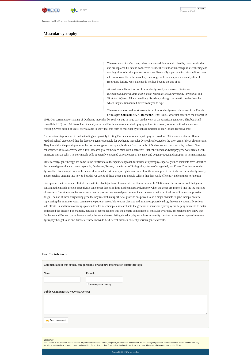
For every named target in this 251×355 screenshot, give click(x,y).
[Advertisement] (107, 49)
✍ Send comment (56, 320)
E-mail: (90, 273)
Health (83, 10)
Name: (48, 273)
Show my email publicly (100, 284)
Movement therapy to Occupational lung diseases (78, 21)
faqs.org (45, 21)
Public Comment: (67, 291)
